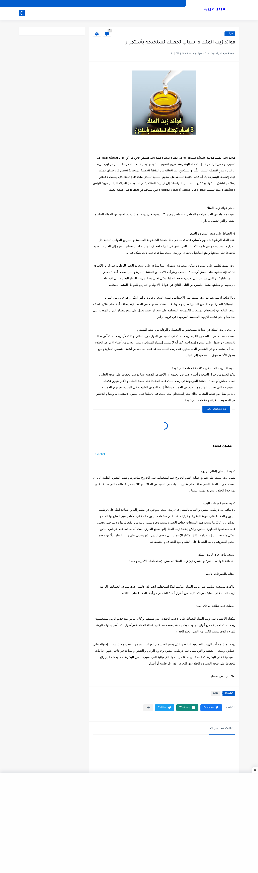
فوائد (230, 33)
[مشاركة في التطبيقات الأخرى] (148, 707)
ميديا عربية (214, 9)
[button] (211, 707)
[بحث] (22, 13)
